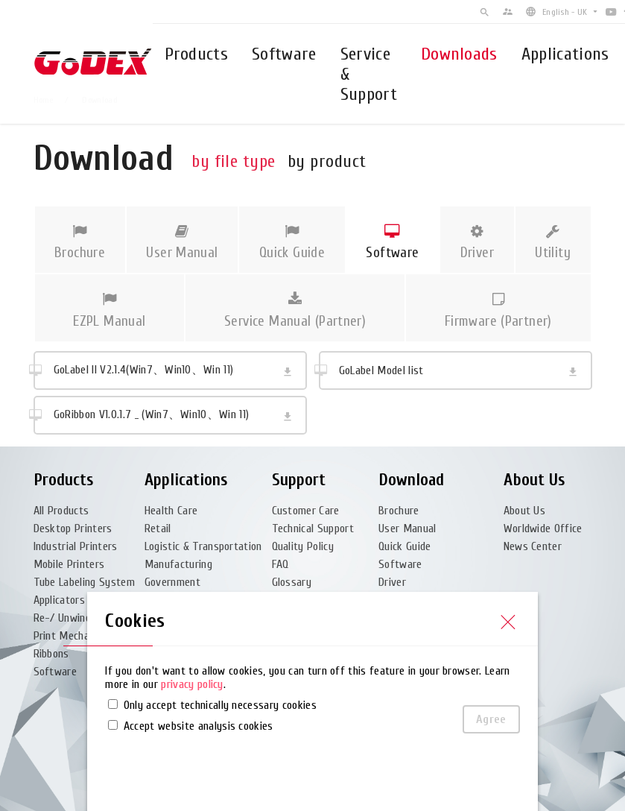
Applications (565, 54)
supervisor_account (507, 11)
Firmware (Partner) (498, 310)
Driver (477, 242)
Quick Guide (291, 242)
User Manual (182, 242)
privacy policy (192, 684)
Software (284, 54)
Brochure (80, 242)
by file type (233, 161)
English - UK (564, 12)
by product (327, 161)
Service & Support (368, 74)
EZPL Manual (110, 310)
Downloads (459, 54)
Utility (553, 242)
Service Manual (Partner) (295, 310)
